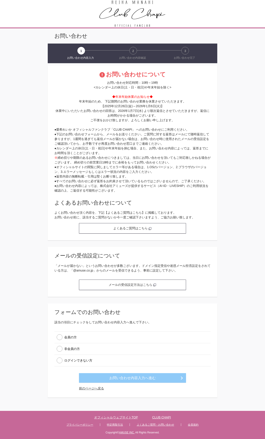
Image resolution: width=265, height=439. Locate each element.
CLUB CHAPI (161, 417)
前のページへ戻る (91, 388)
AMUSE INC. (127, 432)
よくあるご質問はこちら (132, 228)
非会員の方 (72, 349)
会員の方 (70, 337)
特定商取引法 (115, 424)
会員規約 (193, 424)
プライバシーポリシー (79, 424)
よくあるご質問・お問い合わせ (155, 424)
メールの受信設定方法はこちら (132, 284)
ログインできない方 (78, 360)
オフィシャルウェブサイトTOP (116, 417)
